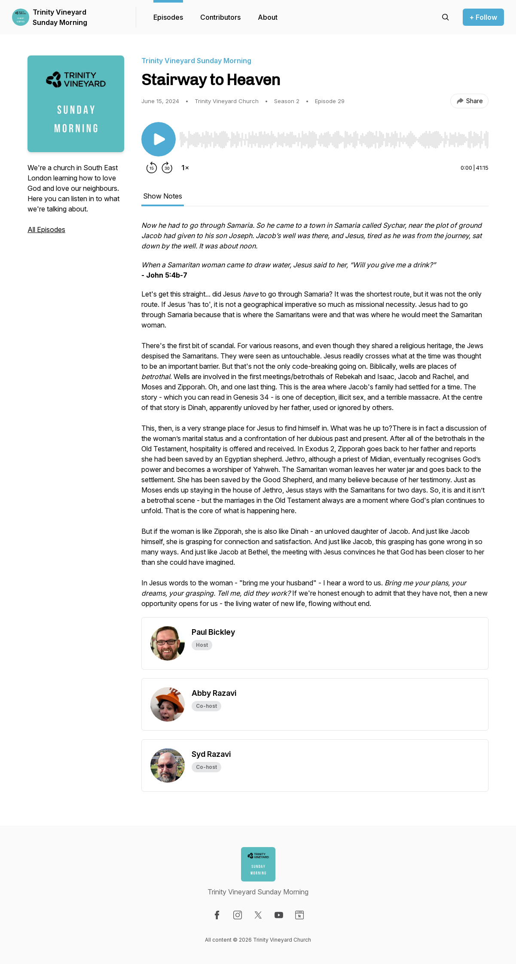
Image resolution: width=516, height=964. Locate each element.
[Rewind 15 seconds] (152, 168)
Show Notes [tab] (162, 196)
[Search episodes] (445, 17)
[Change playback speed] (185, 168)
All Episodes (46, 229)
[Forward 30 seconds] (167, 168)
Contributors (220, 17)
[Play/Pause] (158, 139)
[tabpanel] (315, 418)
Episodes (168, 17)
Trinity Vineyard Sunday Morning (60, 17)
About (268, 17)
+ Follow (483, 17)
